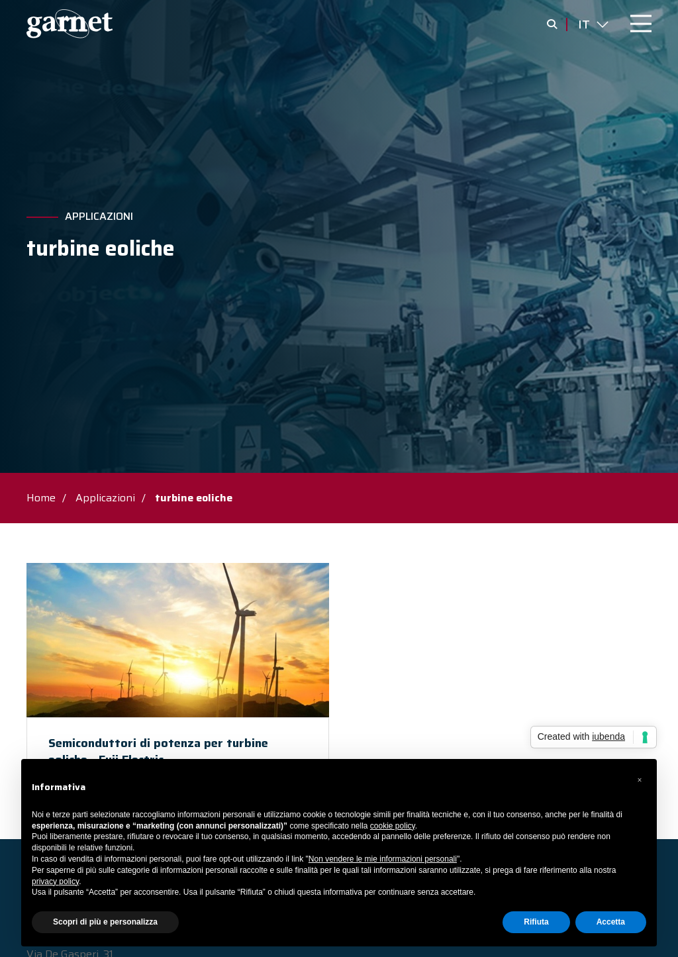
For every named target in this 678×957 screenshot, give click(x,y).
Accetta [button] (611, 922)
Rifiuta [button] (536, 922)
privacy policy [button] (55, 881)
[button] (639, 780)
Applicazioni (99, 217)
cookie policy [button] (392, 826)
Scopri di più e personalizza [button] (105, 922)
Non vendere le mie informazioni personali (383, 859)
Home (41, 497)
